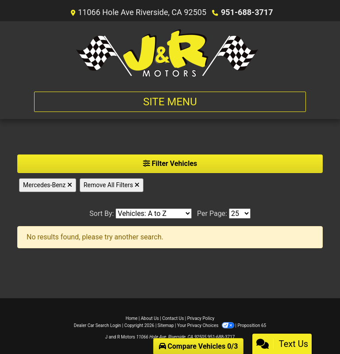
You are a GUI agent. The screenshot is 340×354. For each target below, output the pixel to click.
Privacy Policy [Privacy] (201, 318)
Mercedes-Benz (47, 185)
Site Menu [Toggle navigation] (170, 102)
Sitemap (166, 325)
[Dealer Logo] (170, 52)
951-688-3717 (247, 12)
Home (132, 318)
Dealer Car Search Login (97, 325)
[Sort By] (154, 213)
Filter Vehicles (170, 163)
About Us (150, 318)
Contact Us (173, 318)
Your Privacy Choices (206, 325)
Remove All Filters (111, 185)
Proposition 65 (251, 325)
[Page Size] (240, 213)
